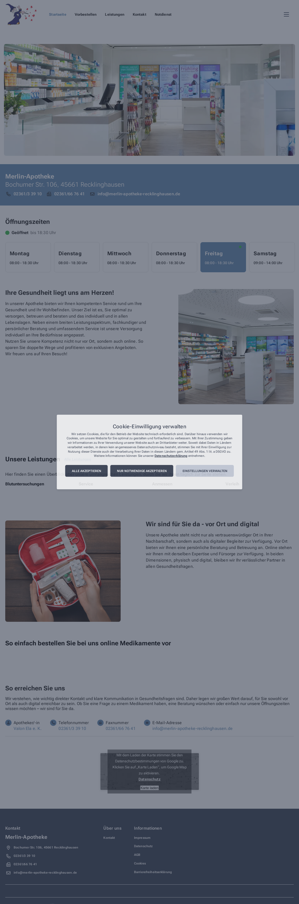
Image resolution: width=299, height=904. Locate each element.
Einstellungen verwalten (205, 471)
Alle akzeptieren (86, 471)
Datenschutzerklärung (170, 456)
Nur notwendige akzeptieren (142, 471)
